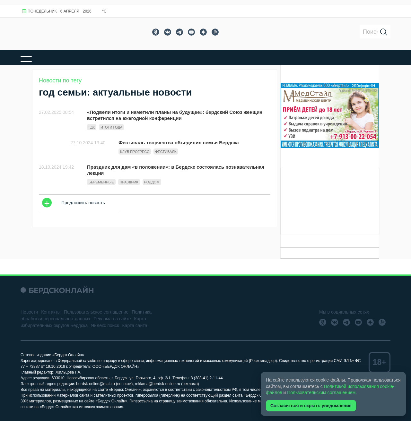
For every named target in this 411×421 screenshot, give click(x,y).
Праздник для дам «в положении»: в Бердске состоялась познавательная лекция (175, 170)
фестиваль (166, 152)
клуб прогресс (134, 152)
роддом (152, 182)
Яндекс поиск (105, 325)
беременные (101, 182)
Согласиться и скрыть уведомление (311, 405)
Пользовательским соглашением (321, 392)
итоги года (111, 127)
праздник (129, 182)
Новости (29, 312)
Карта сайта (134, 325)
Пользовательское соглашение (96, 312)
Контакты (50, 312)
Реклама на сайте (112, 318)
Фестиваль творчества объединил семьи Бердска (178, 142)
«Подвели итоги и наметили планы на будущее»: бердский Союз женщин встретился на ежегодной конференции (174, 115)
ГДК (92, 127)
